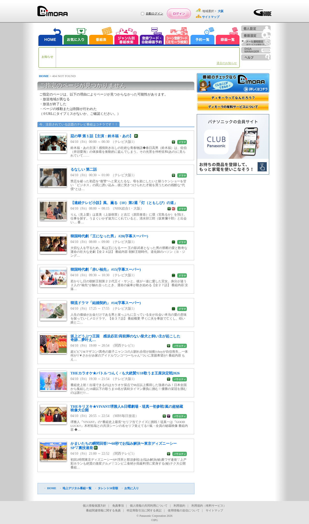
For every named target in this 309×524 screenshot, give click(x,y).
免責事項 (118, 505)
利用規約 (179, 505)
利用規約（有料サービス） (208, 505)
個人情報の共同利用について (149, 505)
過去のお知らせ (227, 63)
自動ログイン (154, 13)
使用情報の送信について (184, 510)
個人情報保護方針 (94, 505)
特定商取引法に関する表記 (144, 510)
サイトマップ (214, 510)
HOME (44, 76)
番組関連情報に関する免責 (103, 510)
